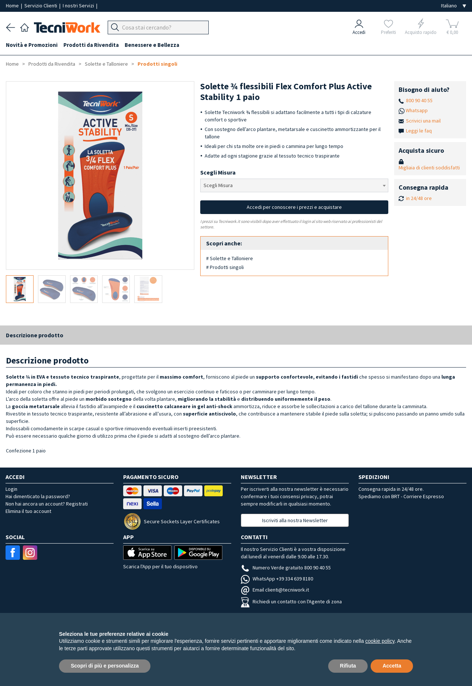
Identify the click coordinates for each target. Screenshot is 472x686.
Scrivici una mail (423, 120)
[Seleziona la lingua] (453, 6)
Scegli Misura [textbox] (218, 185)
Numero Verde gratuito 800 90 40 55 (286, 567)
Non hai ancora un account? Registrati (47, 503)
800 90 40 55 (419, 100)
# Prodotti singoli (225, 267)
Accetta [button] (391, 666)
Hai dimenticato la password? (38, 496)
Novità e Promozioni (32, 44)
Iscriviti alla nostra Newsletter (295, 520)
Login (11, 489)
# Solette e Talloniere (229, 258)
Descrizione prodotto (34, 335)
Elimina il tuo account (28, 511)
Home (13, 5)
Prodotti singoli (157, 64)
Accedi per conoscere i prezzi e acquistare (294, 207)
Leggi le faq (419, 130)
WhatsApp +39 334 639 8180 (277, 578)
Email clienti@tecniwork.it (275, 589)
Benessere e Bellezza (152, 44)
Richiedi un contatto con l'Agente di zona (291, 601)
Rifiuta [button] (348, 666)
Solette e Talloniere (106, 64)
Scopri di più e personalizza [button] (105, 666)
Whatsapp (417, 110)
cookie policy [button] (380, 641)
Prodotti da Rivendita (91, 44)
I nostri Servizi (79, 5)
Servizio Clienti (41, 5)
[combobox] (294, 185)
